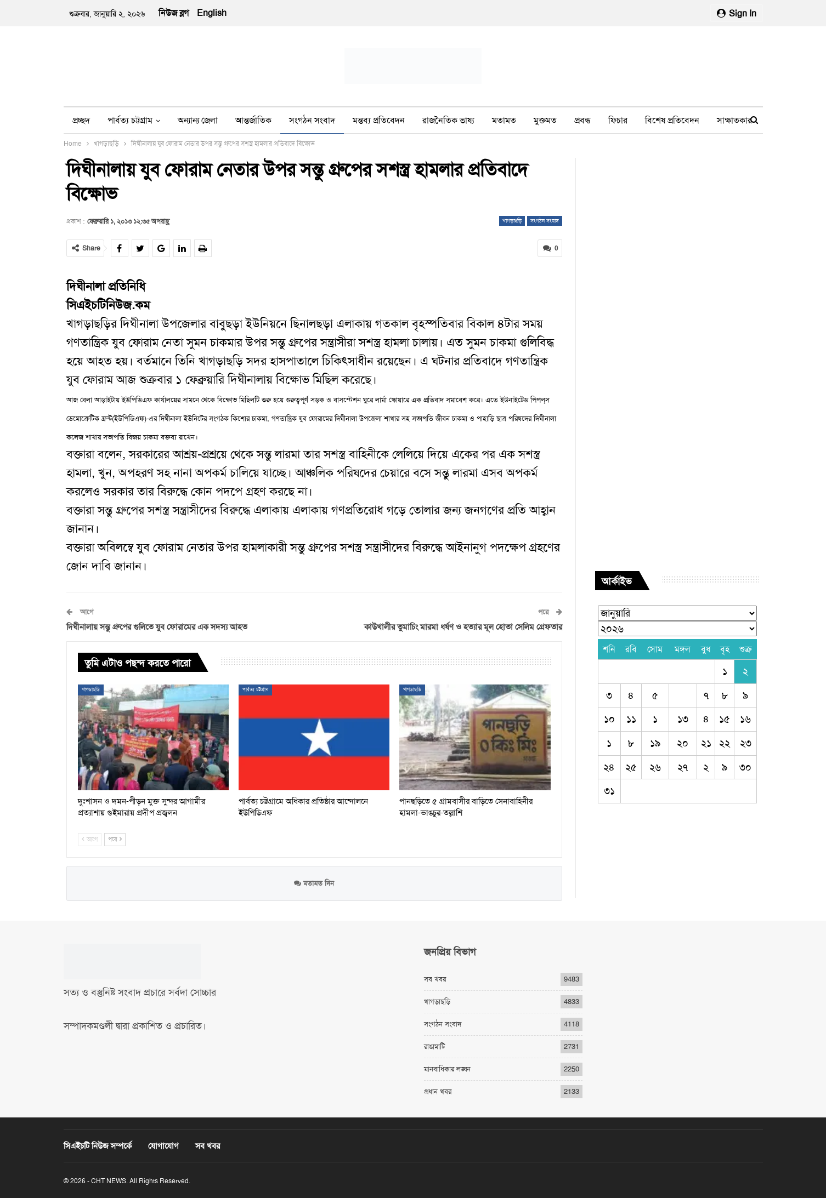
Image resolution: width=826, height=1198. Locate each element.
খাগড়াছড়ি (512, 220)
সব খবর (435, 979)
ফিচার (617, 120)
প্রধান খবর (437, 1091)
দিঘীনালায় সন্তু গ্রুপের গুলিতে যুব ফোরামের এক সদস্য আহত (156, 626)
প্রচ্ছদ (81, 120)
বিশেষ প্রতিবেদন (672, 120)
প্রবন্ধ (582, 120)
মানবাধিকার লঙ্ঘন (447, 1069)
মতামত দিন (314, 883)
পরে (115, 839)
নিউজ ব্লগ (174, 13)
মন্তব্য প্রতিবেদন (379, 120)
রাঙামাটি (434, 1046)
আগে (90, 839)
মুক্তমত (545, 120)
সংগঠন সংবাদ (312, 120)
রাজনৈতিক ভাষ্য (448, 120)
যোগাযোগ (163, 1145)
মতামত (504, 120)
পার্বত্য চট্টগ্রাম (130, 120)
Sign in (736, 13)
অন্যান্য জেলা (198, 120)
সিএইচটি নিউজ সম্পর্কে (98, 1145)
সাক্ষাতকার (734, 120)
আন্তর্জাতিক (253, 120)
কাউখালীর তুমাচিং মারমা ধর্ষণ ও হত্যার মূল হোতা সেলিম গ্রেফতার (463, 626)
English (212, 13)
